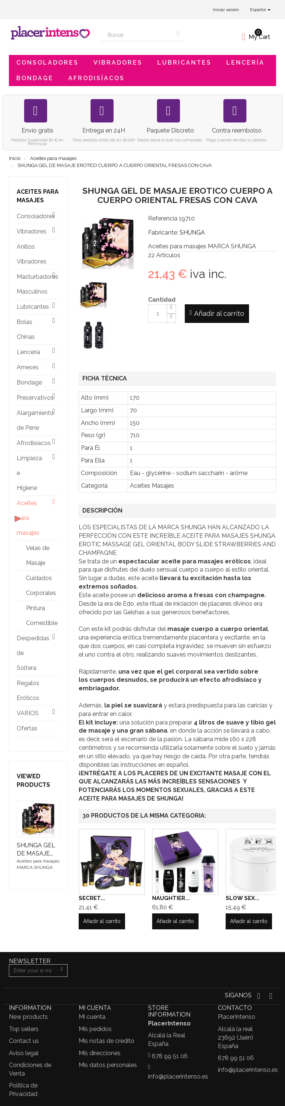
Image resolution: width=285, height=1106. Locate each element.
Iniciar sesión (226, 9)
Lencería (245, 62)
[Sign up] (61, 970)
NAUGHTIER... (171, 898)
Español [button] (260, 9)
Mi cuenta (92, 1016)
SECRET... (92, 898)
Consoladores (47, 62)
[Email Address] (32, 970)
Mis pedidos (95, 1029)
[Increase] (171, 309)
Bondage (34, 78)
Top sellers (24, 1029)
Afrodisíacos (96, 78)
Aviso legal (24, 1053)
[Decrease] (171, 318)
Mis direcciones (100, 1053)
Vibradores (118, 62)
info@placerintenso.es (178, 1076)
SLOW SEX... (242, 898)
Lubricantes (184, 62)
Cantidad (162, 299)
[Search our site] (137, 35)
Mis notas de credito (106, 1040)
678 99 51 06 (170, 1056)
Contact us (24, 1040)
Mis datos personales (108, 1065)
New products (28, 1016)
